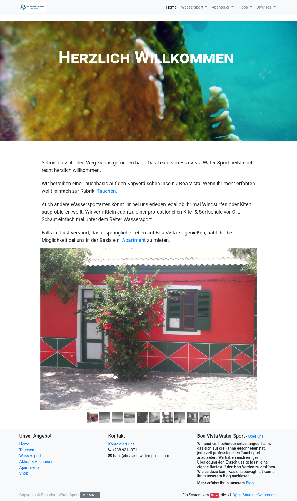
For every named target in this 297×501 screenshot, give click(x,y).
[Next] (255, 338)
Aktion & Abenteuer (36, 461)
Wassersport (30, 456)
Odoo (214, 495)
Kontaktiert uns (121, 444)
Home (24, 444)
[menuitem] (171, 7)
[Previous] (42, 338)
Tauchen (26, 450)
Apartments (29, 467)
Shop (23, 473)
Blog (250, 483)
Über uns (255, 436)
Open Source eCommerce (255, 495)
